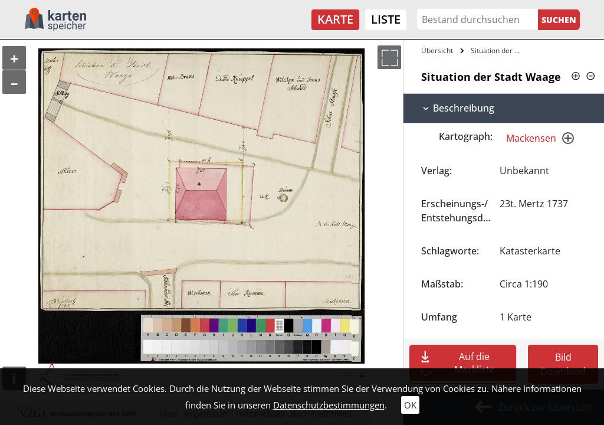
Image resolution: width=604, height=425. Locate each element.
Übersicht (437, 50)
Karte (335, 19)
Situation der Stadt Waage (497, 50)
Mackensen (531, 138)
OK (410, 405)
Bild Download (563, 364)
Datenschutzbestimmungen (329, 405)
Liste (386, 19)
